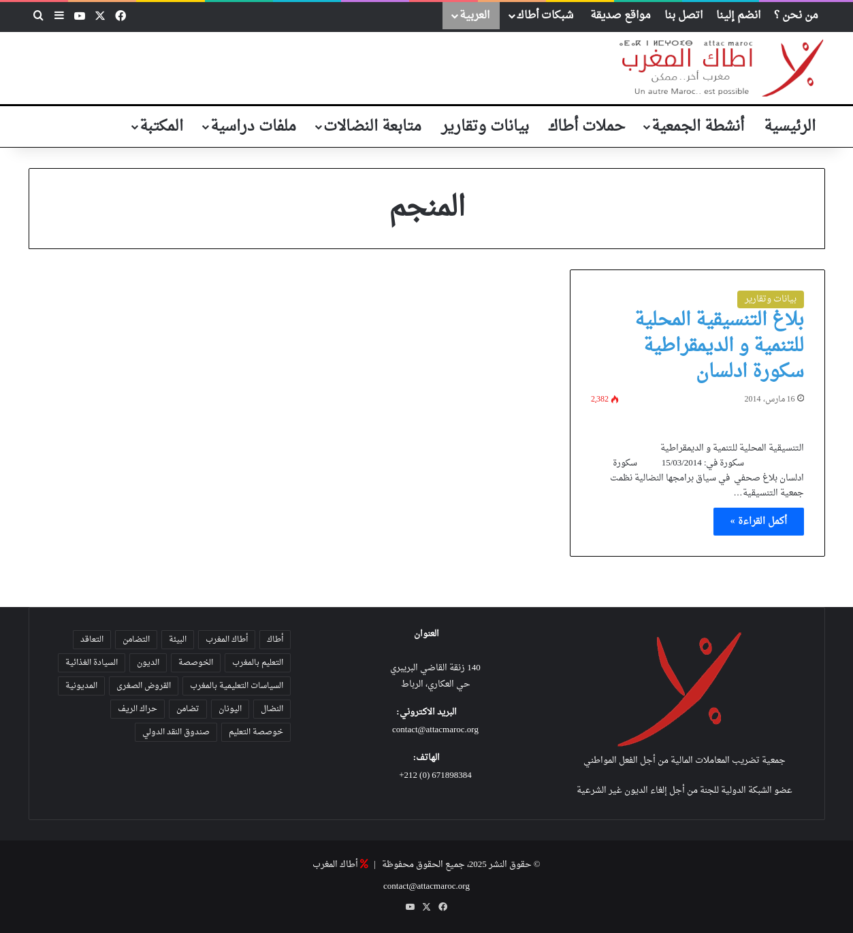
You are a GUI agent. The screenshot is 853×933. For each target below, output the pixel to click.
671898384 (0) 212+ (435, 775)
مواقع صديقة (620, 15)
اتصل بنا (683, 15)
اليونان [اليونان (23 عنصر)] (230, 709)
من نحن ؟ (796, 15)
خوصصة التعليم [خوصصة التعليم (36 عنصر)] (256, 732)
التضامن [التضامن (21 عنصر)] (136, 639)
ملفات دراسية (253, 126)
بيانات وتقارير (485, 126)
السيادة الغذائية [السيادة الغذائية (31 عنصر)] (91, 662)
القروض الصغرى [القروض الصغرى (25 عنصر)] (143, 685)
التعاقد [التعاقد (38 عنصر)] (91, 639)
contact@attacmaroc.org (435, 729)
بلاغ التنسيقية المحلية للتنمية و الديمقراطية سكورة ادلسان (719, 346)
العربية (474, 15)
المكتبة (161, 126)
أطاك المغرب (335, 864)
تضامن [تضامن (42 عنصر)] (187, 709)
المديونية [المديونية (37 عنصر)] (81, 685)
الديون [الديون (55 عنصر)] (148, 662)
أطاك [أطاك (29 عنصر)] (275, 639)
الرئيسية (790, 126)
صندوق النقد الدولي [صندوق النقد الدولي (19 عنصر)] (176, 732)
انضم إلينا (738, 15)
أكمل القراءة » (758, 521)
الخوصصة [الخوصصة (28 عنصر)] (195, 662)
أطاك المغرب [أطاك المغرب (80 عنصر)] (227, 639)
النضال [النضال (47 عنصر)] (272, 709)
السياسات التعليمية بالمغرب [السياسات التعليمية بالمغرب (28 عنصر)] (236, 685)
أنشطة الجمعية (697, 126)
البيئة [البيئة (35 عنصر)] (178, 639)
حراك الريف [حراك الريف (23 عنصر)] (137, 709)
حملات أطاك (586, 126)
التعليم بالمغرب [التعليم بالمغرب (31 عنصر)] (257, 662)
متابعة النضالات (372, 126)
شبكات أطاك (545, 15)
